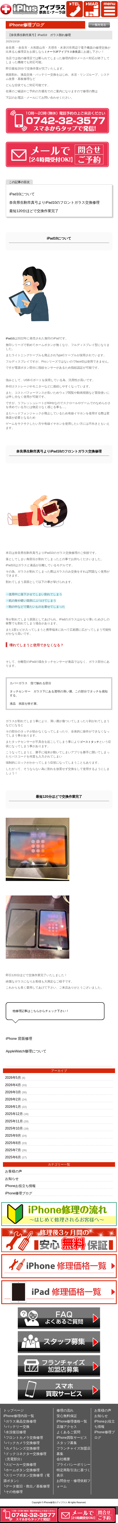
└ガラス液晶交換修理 (19, 1421)
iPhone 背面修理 (19, 1039)
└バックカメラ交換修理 (21, 1443)
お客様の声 (13, 1171)
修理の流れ (65, 1410)
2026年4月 (13, 1085)
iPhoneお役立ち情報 (20, 1186)
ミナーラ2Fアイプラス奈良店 (62, 51)
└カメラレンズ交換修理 (21, 1448)
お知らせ (12, 1178)
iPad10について (22, 194)
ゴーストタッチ (89, 741)
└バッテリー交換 (16, 1426)
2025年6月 (13, 1157)
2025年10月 (14, 1128)
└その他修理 (13, 1492)
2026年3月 (13, 1092)
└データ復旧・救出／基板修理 (26, 1486)
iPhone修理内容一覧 (18, 1416)
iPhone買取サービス (72, 1437)
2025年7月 (13, 1150)
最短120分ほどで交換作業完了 (33, 211)
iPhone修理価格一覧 (72, 1421)
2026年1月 (13, 1106)
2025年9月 (13, 1135)
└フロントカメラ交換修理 (23, 1437)
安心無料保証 (67, 1416)
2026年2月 (13, 1099)
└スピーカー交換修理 (19, 1464)
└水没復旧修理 (14, 1432)
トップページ (13, 1410)
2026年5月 (13, 1077)
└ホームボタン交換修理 (21, 1470)
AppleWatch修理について (26, 1051)
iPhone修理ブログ (18, 1193)
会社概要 (63, 1459)
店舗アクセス (67, 1426)
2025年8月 (13, 1143)
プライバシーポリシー (73, 1464)
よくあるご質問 (68, 1432)
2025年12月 (14, 1114)
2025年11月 (14, 1121)
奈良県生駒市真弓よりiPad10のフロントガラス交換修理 (54, 203)
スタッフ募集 (67, 1443)
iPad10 (10, 338)
